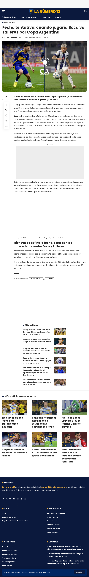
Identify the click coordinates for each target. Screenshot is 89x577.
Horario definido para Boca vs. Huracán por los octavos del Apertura (71, 455)
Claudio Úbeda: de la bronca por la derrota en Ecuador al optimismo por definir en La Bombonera (37, 371)
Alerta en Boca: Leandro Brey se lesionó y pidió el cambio (71, 422)
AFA (64, 133)
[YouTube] (10, 498)
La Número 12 (12, 38)
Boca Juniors (36, 279)
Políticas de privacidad (40, 572)
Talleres (49, 279)
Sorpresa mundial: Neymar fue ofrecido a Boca (14, 452)
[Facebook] (3, 498)
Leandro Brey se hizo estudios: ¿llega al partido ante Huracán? (37, 340)
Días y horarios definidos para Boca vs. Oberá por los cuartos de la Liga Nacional (36, 331)
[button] (79, 572)
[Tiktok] (21, 498)
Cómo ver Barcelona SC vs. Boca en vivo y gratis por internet (44, 452)
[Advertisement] (44, 3)
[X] (6, 498)
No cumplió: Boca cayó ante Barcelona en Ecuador (12, 422)
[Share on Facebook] (6, 105)
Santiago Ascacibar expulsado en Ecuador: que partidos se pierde (44, 422)
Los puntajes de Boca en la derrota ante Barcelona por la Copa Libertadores (36, 350)
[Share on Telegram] (6, 122)
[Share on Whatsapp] (6, 116)
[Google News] (14, 498)
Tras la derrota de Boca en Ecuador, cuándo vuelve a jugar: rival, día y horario (37, 360)
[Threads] (25, 498)
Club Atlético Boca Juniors (54, 487)
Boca (16, 116)
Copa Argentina (10, 22)
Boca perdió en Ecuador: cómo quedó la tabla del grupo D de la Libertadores (37, 382)
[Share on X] (6, 110)
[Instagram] (18, 498)
